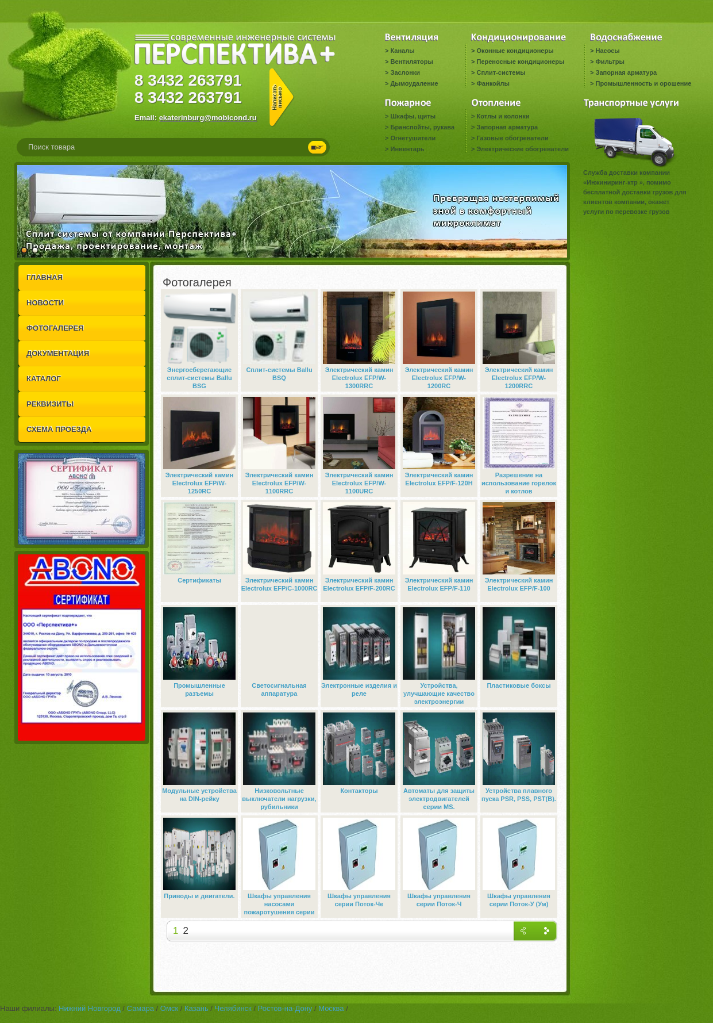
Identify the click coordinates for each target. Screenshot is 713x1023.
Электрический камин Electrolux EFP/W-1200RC (439, 377)
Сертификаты (199, 580)
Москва (331, 1008)
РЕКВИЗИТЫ (50, 404)
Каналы (402, 50)
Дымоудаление (414, 83)
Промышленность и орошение (643, 83)
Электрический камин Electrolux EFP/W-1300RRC (359, 377)
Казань (196, 1008)
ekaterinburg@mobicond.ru (208, 117)
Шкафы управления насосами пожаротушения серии (279, 903)
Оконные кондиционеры (514, 50)
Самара (140, 1008)
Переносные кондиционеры (520, 61)
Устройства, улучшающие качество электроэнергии (439, 693)
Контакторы (358, 790)
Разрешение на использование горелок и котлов (518, 483)
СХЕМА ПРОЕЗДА (58, 429)
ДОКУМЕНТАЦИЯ (57, 353)
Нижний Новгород (90, 1008)
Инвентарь (407, 148)
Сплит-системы (500, 72)
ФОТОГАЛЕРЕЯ (55, 328)
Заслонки (405, 72)
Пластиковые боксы (518, 685)
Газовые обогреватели (512, 138)
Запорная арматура (626, 72)
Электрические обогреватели (522, 148)
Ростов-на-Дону (285, 1008)
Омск (169, 1008)
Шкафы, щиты (412, 116)
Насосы (607, 50)
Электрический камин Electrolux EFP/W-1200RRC (519, 377)
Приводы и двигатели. (199, 895)
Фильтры (609, 61)
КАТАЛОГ (43, 378)
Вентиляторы (411, 61)
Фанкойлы (492, 83)
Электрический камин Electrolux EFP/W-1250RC (199, 483)
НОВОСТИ (45, 302)
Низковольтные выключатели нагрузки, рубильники (279, 798)
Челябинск (233, 1008)
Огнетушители (412, 138)
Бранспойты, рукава (422, 127)
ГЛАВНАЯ (44, 277)
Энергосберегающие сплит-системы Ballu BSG (199, 377)
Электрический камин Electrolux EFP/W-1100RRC (279, 483)
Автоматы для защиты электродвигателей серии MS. (439, 798)
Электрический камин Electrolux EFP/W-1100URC (359, 483)
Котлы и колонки (502, 116)
